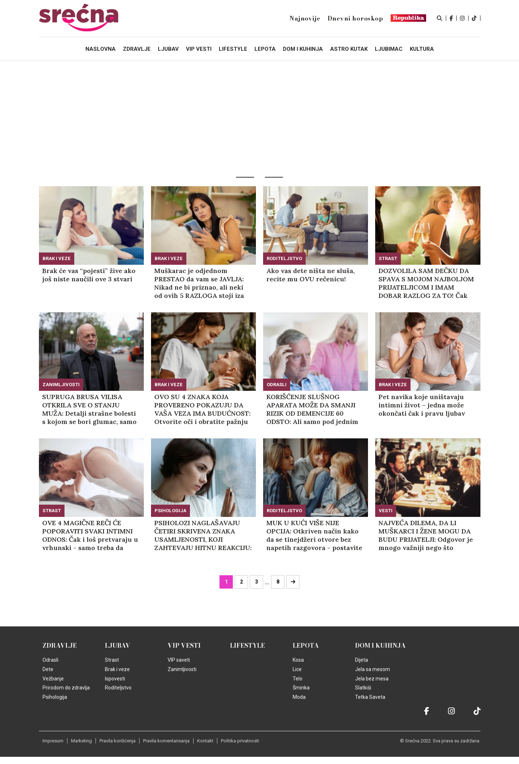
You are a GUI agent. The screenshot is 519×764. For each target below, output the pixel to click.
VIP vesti (184, 645)
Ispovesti (115, 679)
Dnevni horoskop (355, 18)
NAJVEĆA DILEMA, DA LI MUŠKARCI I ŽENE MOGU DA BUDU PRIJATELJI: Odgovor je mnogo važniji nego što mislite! (425, 535)
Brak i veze (57, 258)
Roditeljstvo (284, 258)
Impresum (53, 740)
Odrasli (277, 384)
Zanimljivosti (61, 384)
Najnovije (304, 18)
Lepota (306, 645)
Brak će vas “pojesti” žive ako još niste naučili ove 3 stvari (89, 275)
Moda (299, 697)
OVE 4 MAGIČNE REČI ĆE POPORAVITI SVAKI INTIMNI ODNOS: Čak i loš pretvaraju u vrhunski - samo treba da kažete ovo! (90, 535)
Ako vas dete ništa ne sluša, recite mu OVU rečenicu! (310, 275)
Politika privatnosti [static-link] (240, 740)
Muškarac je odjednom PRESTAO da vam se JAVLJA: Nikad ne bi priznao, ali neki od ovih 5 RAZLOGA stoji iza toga (199, 283)
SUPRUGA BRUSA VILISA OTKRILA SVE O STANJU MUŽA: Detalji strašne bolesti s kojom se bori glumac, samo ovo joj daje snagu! (89, 409)
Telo (297, 679)
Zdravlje (60, 645)
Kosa (298, 660)
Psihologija (170, 510)
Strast (388, 258)
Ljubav (117, 645)
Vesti (385, 510)
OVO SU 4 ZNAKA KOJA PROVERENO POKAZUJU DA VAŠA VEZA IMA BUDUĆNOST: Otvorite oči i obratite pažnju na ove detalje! (202, 409)
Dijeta (361, 660)
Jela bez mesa (372, 679)
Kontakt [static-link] (205, 740)
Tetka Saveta (370, 697)
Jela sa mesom (372, 669)
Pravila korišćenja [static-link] (117, 740)
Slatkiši (363, 688)
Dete (48, 669)
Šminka (301, 688)
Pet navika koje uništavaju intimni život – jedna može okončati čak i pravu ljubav (421, 405)
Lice (297, 669)
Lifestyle (247, 645)
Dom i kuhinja (380, 645)
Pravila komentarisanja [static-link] (166, 740)
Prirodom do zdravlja (66, 688)
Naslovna (100, 49)
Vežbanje (53, 679)
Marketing (81, 740)
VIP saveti (179, 660)
